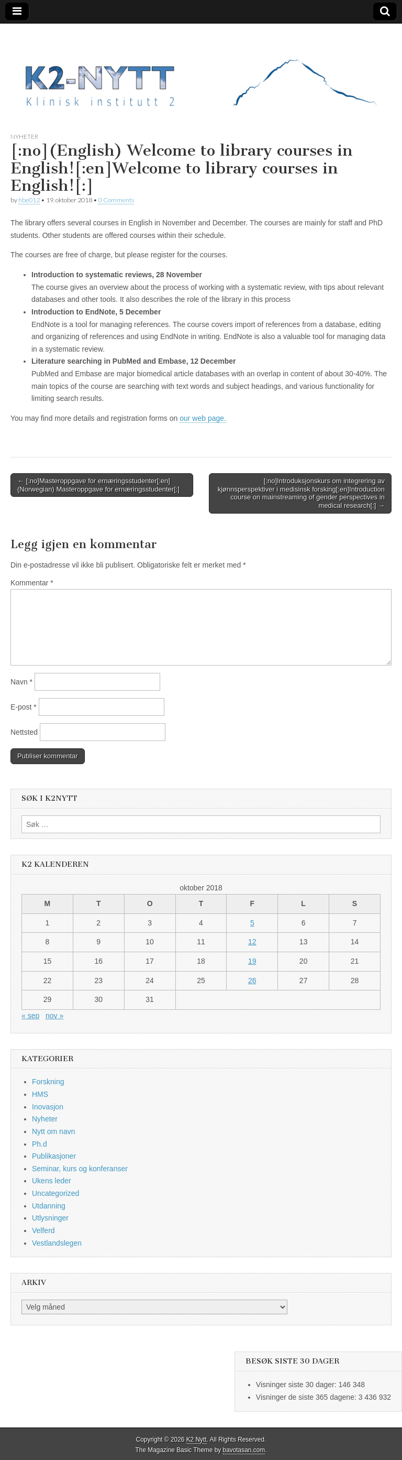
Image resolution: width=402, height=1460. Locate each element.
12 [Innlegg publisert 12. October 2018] (252, 942)
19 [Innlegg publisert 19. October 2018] (252, 961)
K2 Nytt (196, 1439)
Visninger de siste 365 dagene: (307, 1397)
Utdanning (48, 1206)
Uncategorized (55, 1193)
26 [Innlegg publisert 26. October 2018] (252, 980)
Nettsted (24, 732)
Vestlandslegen (57, 1243)
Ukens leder (51, 1180)
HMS (40, 1094)
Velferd (43, 1230)
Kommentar (31, 583)
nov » (54, 1015)
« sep (30, 1015)
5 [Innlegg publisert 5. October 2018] (252, 923)
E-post (23, 707)
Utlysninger (50, 1218)
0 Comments (116, 200)
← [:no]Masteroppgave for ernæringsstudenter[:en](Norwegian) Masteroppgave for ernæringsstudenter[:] (98, 485)
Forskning (48, 1081)
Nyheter (24, 136)
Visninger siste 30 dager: (297, 1384)
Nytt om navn (53, 1131)
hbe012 (29, 200)
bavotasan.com (244, 1450)
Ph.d (39, 1144)
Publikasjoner (54, 1156)
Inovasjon (47, 1107)
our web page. (203, 418)
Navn (21, 682)
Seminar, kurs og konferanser (80, 1168)
